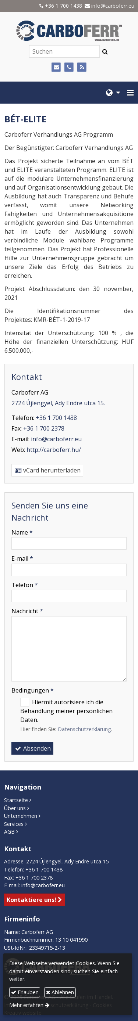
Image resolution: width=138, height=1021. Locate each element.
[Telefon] (69, 67)
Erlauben (25, 992)
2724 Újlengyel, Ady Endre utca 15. (58, 403)
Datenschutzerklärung (84, 729)
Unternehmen (20, 815)
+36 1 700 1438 (63, 5)
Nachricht (27, 611)
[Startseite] (69, 31)
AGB (9, 831)
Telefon (24, 585)
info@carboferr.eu (112, 5)
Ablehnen (60, 992)
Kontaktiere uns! (31, 900)
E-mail (22, 558)
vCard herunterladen (47, 470)
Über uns (15, 808)
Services (14, 823)
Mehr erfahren (26, 1005)
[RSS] (82, 67)
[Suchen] (64, 51)
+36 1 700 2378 (43, 428)
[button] (130, 93)
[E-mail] (56, 67)
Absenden (32, 748)
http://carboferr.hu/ (53, 450)
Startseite (16, 800)
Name (22, 532)
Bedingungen (32, 690)
